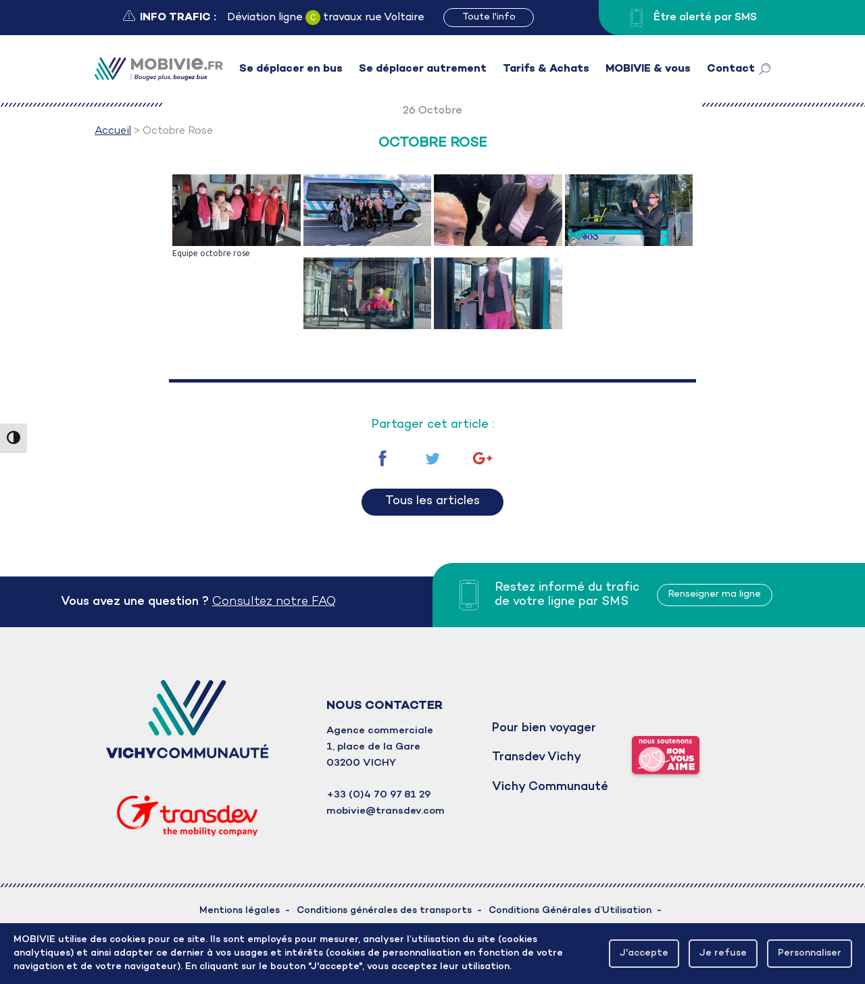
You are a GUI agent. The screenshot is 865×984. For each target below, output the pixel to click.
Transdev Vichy (536, 757)
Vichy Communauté (550, 787)
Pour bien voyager (544, 728)
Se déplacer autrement (423, 69)
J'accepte (640, 953)
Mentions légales (239, 910)
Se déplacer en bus (291, 69)
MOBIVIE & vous (648, 69)
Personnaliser (808, 953)
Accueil (113, 131)
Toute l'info (489, 17)
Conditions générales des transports (384, 910)
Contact (731, 69)
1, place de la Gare (373, 747)
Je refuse (720, 953)
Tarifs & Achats (546, 69)
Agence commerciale (379, 730)
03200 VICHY (361, 763)
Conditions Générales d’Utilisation (570, 910)
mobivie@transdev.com (385, 811)
